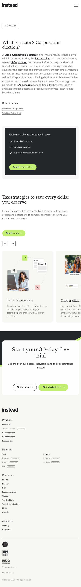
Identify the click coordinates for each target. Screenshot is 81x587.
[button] (75, 5)
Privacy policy (8, 572)
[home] (10, 5)
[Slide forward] (13, 243)
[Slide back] (5, 243)
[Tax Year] (13, 108)
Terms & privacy (8, 567)
